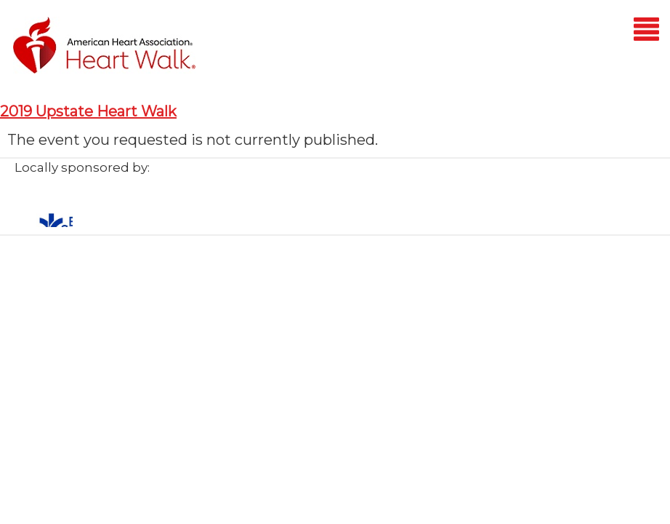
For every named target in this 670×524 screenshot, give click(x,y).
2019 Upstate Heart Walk (88, 111)
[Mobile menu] (646, 32)
